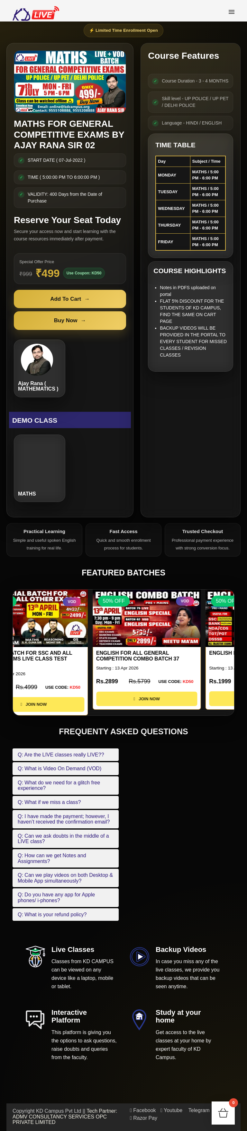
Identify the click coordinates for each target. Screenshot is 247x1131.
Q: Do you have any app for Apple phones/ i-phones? (56, 897)
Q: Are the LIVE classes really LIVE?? (61, 754)
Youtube (171, 1110)
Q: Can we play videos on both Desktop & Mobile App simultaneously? (65, 878)
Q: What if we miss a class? (49, 802)
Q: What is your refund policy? (52, 914)
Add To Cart (70, 299)
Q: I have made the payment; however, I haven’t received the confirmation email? (64, 819)
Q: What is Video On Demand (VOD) (59, 768)
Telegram (198, 1110)
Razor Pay (143, 1118)
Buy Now (70, 320)
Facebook (143, 1110)
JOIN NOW (67, 704)
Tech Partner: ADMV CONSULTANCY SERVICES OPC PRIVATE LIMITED (65, 1116)
